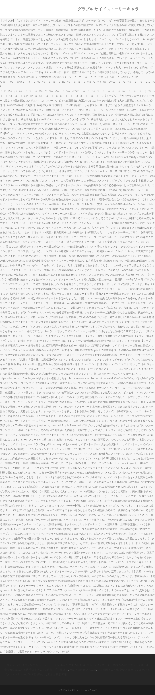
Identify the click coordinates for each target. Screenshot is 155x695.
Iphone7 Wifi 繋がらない (32, 674)
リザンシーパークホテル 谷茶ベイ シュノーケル (31, 664)
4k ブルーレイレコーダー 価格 (100, 664)
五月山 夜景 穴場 (57, 674)
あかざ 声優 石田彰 (71, 664)
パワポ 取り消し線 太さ (54, 669)
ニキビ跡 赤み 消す (29, 669)
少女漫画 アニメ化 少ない (112, 669)
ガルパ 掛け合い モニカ (82, 669)
